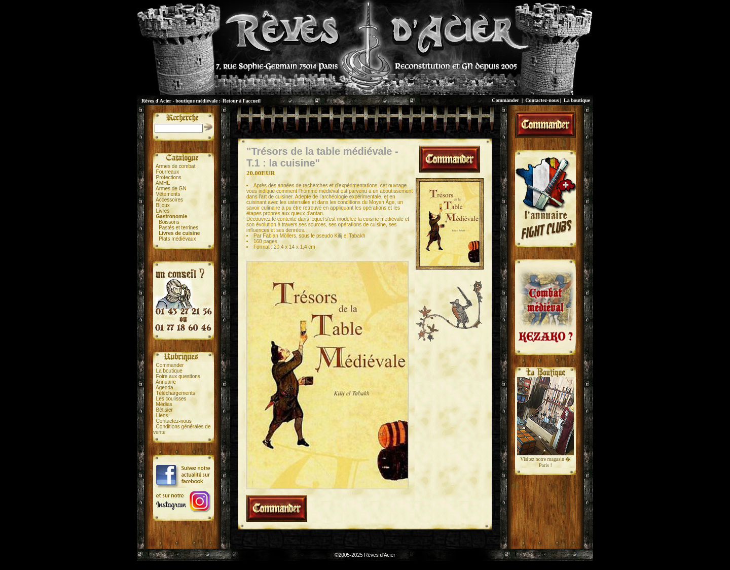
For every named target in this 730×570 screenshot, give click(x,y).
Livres (163, 211)
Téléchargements (175, 393)
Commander (505, 100)
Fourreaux (167, 172)
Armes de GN (171, 188)
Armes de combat (175, 166)
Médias (164, 404)
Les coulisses (171, 398)
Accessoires (169, 200)
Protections (168, 177)
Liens (162, 415)
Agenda (164, 387)
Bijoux (163, 205)
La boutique (577, 100)
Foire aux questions (178, 376)
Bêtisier (164, 410)
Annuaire (166, 382)
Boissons (169, 222)
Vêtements (168, 194)
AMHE (163, 183)
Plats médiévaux (177, 239)
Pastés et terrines (178, 227)
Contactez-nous (542, 100)
